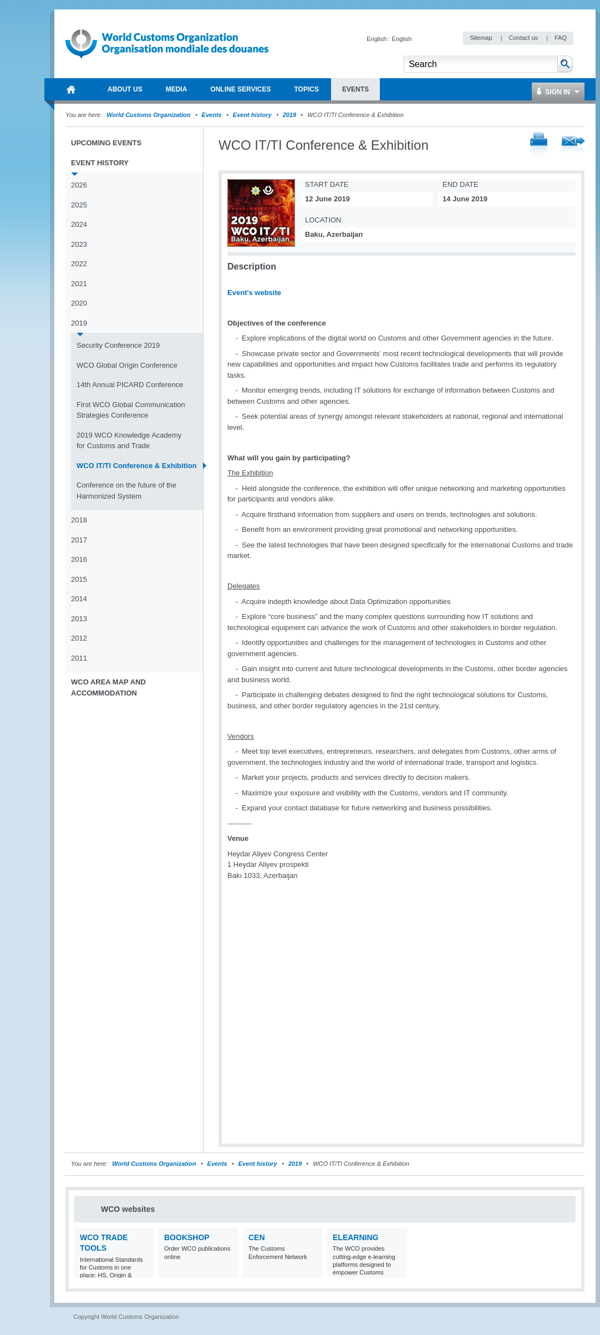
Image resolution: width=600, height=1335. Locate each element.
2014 (79, 599)
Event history (252, 114)
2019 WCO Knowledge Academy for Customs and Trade (129, 440)
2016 (79, 559)
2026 (79, 185)
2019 (289, 114)
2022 (79, 264)
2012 (79, 638)
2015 (79, 579)
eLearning (355, 1237)
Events (212, 114)
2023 (79, 244)
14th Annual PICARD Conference (130, 384)
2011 (79, 658)
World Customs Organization (149, 114)
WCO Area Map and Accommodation (108, 687)
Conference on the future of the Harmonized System (126, 490)
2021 (79, 284)
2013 (79, 619)
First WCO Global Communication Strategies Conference (131, 410)
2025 (79, 205)
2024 (79, 224)
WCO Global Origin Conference (127, 365)
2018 (79, 520)
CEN (256, 1237)
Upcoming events (106, 143)
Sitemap (482, 37)
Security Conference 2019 (118, 345)
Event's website (254, 292)
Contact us (524, 37)
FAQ (561, 37)
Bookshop (187, 1237)
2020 (79, 303)
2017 (79, 540)
